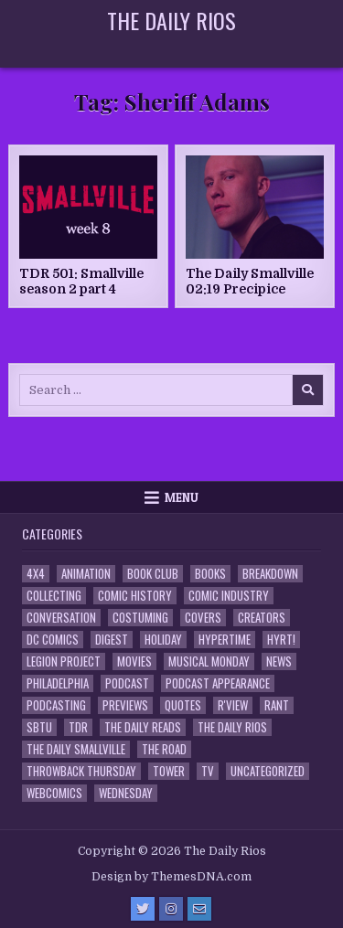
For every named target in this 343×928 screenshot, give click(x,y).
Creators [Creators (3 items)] (261, 617)
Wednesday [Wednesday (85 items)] (126, 793)
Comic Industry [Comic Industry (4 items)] (228, 595)
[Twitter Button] (143, 909)
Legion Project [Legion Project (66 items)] (64, 661)
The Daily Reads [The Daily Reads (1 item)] (142, 727)
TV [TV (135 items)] (207, 771)
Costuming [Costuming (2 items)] (140, 617)
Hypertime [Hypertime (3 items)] (224, 639)
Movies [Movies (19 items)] (134, 661)
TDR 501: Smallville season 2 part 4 (81, 281)
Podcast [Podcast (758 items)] (127, 683)
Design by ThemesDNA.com (171, 876)
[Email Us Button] (199, 909)
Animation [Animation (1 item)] (86, 573)
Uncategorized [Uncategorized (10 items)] (267, 771)
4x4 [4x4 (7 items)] (36, 573)
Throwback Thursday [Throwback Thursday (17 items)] (81, 771)
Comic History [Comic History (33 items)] (135, 595)
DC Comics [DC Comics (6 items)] (53, 639)
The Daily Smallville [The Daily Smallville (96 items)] (76, 749)
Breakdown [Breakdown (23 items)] (270, 573)
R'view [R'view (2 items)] (233, 705)
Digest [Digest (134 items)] (111, 639)
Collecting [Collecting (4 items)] (54, 595)
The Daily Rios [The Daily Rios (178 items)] (232, 727)
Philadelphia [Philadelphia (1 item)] (58, 683)
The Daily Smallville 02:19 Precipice (250, 281)
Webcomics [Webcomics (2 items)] (54, 793)
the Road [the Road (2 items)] (164, 749)
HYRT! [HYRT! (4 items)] (281, 639)
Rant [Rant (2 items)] (276, 705)
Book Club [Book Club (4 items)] (152, 573)
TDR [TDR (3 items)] (78, 727)
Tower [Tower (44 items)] (169, 771)
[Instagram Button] (171, 909)
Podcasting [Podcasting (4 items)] (56, 705)
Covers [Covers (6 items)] (203, 617)
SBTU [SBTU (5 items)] (39, 727)
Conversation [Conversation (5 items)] (61, 617)
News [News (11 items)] (279, 661)
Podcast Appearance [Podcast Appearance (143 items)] (218, 683)
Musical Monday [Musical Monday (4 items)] (209, 661)
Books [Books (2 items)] (210, 573)
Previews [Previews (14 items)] (125, 705)
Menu (181, 497)
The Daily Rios (171, 20)
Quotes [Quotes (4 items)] (183, 705)
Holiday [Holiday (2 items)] (163, 639)
